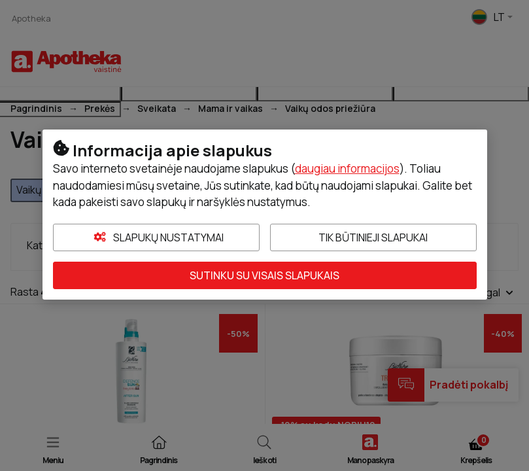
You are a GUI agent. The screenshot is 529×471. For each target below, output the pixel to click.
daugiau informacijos (347, 168)
